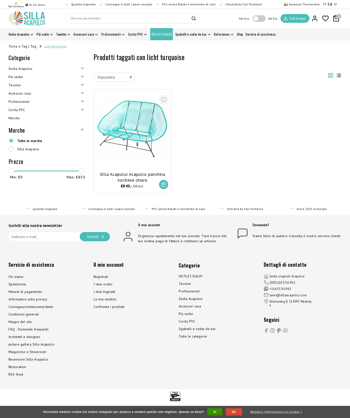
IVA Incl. (244, 18)
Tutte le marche (29, 141)
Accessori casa (190, 307)
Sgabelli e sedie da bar (197, 329)
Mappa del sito (20, 322)
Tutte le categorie (193, 337)
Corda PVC (187, 322)
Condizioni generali (24, 315)
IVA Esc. (273, 18)
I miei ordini (103, 285)
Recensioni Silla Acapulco (28, 360)
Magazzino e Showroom (27, 352)
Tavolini (185, 284)
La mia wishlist (105, 300)
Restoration (17, 367)
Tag (33, 46)
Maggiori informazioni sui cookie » (276, 412)
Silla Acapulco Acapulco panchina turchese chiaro (132, 175)
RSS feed (16, 375)
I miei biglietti (104, 292)
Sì (214, 412)
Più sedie (186, 314)
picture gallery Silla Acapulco (31, 345)
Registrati (101, 277)
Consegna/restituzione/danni (31, 307)
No (234, 412)
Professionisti (189, 292)
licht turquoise (55, 46)
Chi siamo (16, 277)
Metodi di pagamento (25, 292)
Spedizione (17, 285)
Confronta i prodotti (109, 307)
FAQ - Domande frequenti (28, 330)
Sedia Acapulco (191, 299)
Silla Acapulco (28, 149)
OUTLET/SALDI (190, 277)
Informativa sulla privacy (28, 300)
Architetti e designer (24, 337)
